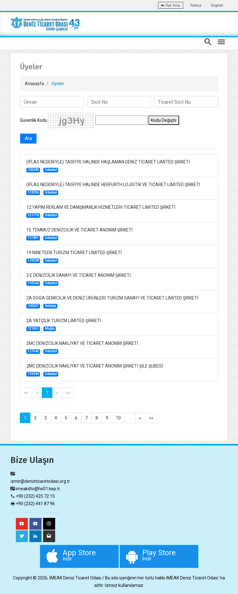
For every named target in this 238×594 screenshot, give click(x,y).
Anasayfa (34, 83)
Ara (28, 138)
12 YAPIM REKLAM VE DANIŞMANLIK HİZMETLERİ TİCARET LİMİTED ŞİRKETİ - (100, 211)
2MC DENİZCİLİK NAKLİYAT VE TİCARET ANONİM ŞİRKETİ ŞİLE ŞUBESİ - (94, 370)
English (217, 5)
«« (26, 392)
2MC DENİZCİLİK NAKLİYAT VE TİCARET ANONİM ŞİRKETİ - (82, 347)
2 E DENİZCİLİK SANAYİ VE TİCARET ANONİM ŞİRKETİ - (78, 279)
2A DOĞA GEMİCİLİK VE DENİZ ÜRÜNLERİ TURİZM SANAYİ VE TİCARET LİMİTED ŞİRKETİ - (112, 301)
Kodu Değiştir (164, 120)
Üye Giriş (170, 5)
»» (68, 392)
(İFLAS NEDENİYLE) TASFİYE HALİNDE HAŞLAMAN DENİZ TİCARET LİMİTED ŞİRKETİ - (108, 165)
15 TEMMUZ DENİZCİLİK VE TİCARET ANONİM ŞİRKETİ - (79, 233)
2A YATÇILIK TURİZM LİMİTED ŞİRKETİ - (63, 324)
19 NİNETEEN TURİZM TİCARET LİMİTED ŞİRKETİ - (74, 256)
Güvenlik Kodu (33, 120)
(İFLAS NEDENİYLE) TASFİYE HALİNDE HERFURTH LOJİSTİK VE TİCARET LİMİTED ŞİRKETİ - (113, 188)
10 (118, 417)
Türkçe (195, 5)
